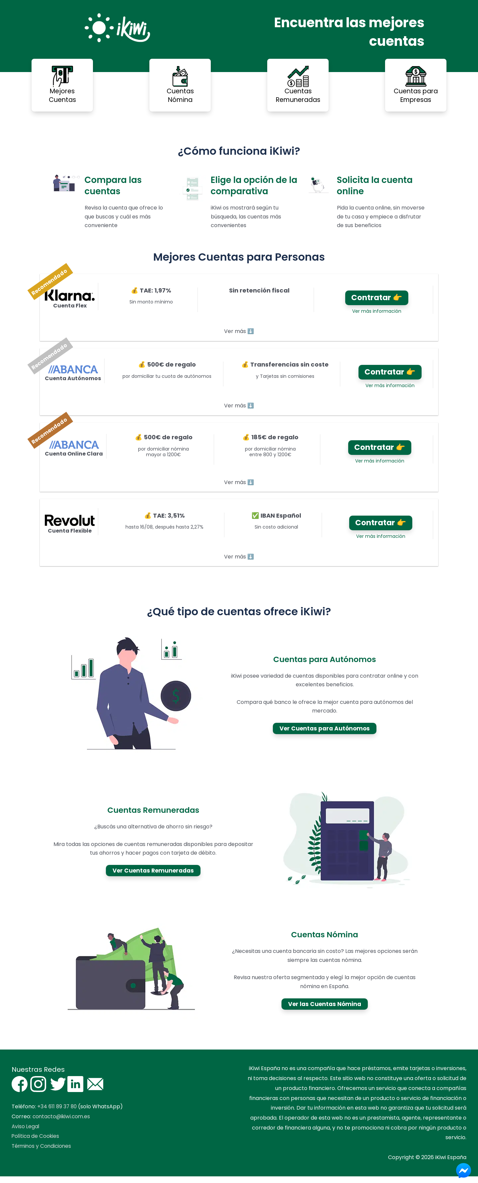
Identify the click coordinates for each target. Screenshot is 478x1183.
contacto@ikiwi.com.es (63, 1123)
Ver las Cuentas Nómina (324, 1010)
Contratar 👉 (375, 298)
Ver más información (374, 313)
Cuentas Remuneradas (153, 816)
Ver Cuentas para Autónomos (325, 735)
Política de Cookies (36, 1143)
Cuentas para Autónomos (324, 666)
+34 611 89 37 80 (57, 1113)
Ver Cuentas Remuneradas (153, 877)
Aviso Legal (26, 1133)
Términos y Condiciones (43, 1152)
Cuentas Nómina (324, 941)
